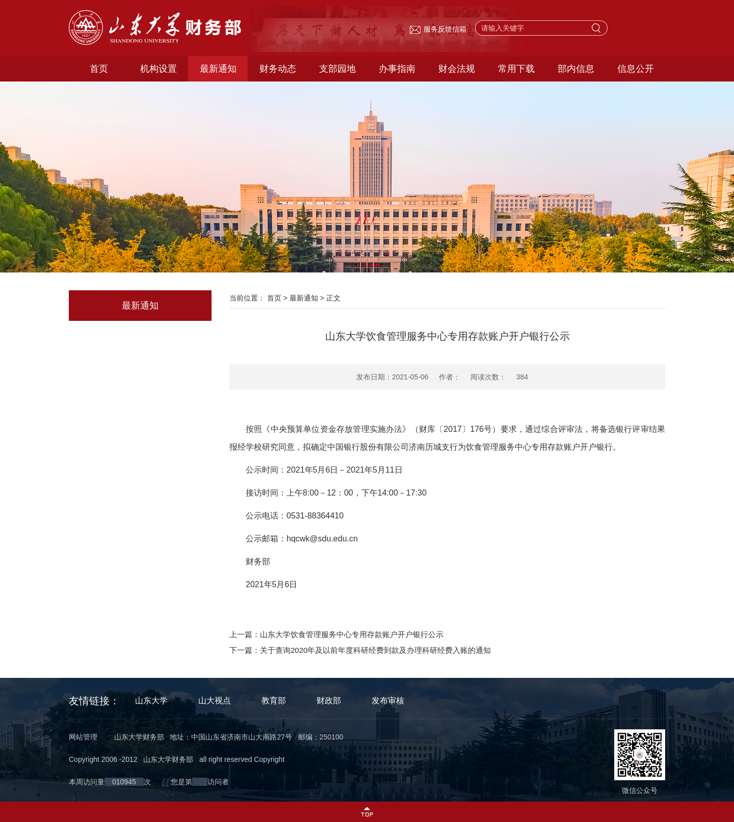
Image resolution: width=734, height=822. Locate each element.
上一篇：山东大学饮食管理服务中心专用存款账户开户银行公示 (336, 634)
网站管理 (83, 737)
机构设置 (158, 69)
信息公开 (635, 69)
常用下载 (516, 69)
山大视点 (214, 700)
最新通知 (218, 69)
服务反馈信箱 (437, 29)
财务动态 (277, 69)
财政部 (329, 700)
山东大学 (151, 700)
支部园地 (337, 69)
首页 (99, 69)
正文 (333, 298)
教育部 (273, 700)
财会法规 (456, 69)
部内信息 (576, 69)
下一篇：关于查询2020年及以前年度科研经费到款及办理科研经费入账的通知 (360, 650)
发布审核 (388, 700)
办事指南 (397, 69)
